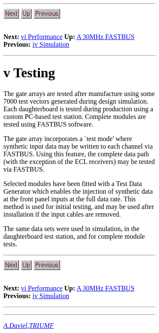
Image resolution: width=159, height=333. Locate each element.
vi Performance (41, 36)
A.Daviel (15, 325)
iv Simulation (51, 44)
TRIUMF (41, 325)
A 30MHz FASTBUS (105, 36)
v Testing (29, 72)
